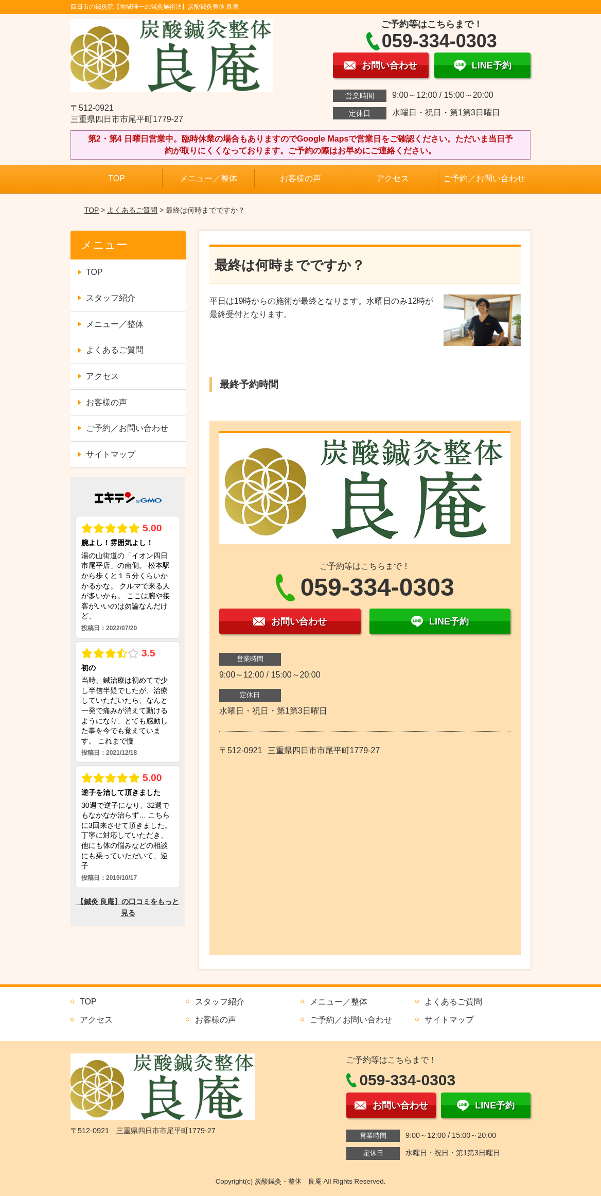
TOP (116, 178)
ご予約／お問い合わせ (484, 178)
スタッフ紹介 (110, 297)
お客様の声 (300, 178)
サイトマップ (110, 454)
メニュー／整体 (208, 178)
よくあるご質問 (132, 210)
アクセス (392, 178)
